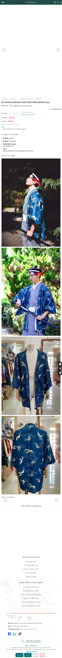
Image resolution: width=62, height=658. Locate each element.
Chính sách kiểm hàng (31, 598)
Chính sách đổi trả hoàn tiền (31, 602)
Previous (4, 50)
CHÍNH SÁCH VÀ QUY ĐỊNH (31, 582)
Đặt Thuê (19, 655)
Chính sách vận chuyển (31, 591)
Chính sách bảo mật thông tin (31, 595)
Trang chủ (4, 99)
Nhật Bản (39, 99)
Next (58, 50)
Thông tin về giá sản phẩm (31, 606)
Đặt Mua (28, 655)
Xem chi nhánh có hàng (28, 114)
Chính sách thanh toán (31, 587)
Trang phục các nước (26, 99)
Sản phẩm (14, 99)
